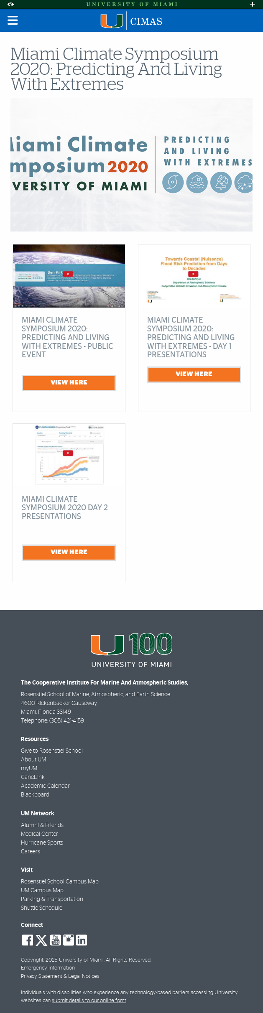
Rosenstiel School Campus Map (60, 882)
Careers (30, 852)
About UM (33, 760)
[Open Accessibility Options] (10, 4)
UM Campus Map (42, 890)
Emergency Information (48, 968)
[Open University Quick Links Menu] (252, 4)
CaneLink (33, 777)
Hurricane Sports (42, 843)
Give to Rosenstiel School (52, 751)
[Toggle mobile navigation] (13, 20)
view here (69, 382)
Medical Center (39, 834)
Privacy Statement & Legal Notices (60, 976)
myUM (29, 768)
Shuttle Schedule (41, 908)
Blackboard (35, 795)
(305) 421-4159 (66, 721)
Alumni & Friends (42, 825)
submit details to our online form (89, 1000)
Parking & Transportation (52, 899)
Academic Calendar (45, 786)
